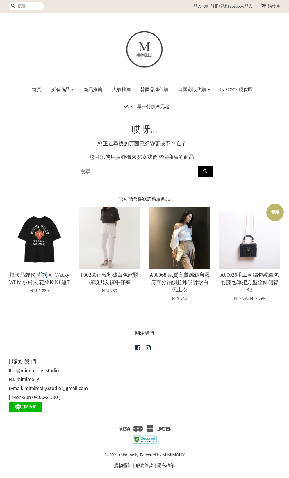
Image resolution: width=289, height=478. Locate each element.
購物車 (274, 6)
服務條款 (144, 465)
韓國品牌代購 (154, 89)
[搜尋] (26, 6)
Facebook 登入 (240, 6)
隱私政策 (166, 465)
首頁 (36, 89)
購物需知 (123, 465)
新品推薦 (93, 89)
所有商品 (62, 89)
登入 (197, 6)
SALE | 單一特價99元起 (147, 106)
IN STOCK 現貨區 (236, 89)
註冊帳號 (219, 6)
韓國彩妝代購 (194, 89)
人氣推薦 (121, 89)
